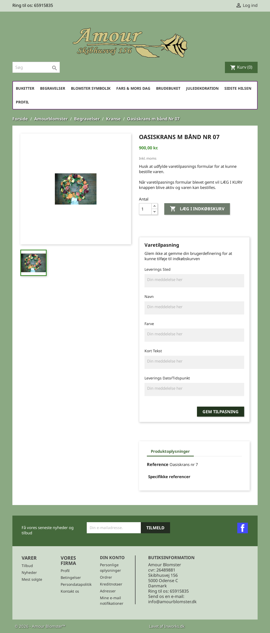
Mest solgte (32, 579)
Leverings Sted (157, 269)
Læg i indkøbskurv (197, 209)
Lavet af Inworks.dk (167, 626)
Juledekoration (202, 88)
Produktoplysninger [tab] (170, 451)
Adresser (108, 590)
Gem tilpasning (220, 412)
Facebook (242, 528)
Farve (149, 323)
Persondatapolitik (76, 584)
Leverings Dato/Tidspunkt (167, 377)
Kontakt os (70, 591)
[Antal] (145, 209)
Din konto (112, 557)
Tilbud (27, 565)
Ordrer (106, 577)
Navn (149, 296)
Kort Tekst (153, 350)
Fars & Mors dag (133, 88)
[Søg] (36, 67)
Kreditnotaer (111, 584)
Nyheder (29, 572)
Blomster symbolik (90, 88)
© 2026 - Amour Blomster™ (40, 626)
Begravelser (52, 88)
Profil (22, 101)
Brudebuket (168, 88)
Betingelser (71, 577)
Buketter (25, 88)
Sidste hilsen (237, 88)
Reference (157, 464)
